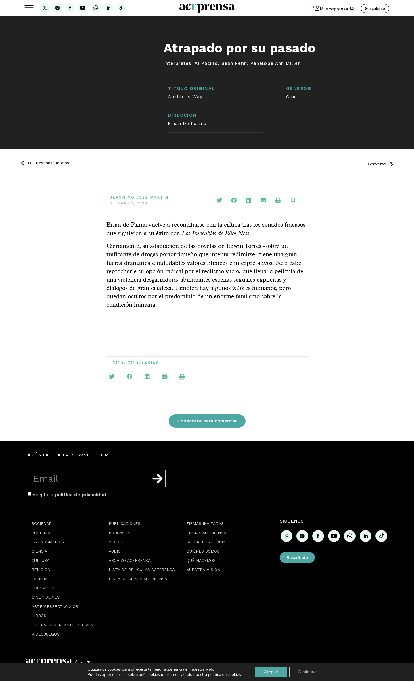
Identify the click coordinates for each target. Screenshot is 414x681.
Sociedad (42, 523)
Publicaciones (124, 523)
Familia (39, 578)
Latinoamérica (48, 542)
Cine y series (46, 597)
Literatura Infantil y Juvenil (64, 625)
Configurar (307, 672)
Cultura (40, 560)
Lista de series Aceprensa (138, 578)
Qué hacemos (201, 560)
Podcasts (119, 532)
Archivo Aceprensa (130, 560)
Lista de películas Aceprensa (142, 569)
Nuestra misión (203, 569)
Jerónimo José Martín (139, 197)
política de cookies (224, 674)
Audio (115, 551)
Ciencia (39, 551)
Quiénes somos (203, 551)
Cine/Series (143, 362)
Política (41, 532)
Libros (39, 615)
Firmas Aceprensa (206, 532)
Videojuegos (46, 634)
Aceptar (271, 672)
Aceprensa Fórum (205, 542)
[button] (352, 9)
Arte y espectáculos (55, 606)
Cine (291, 96)
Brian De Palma (187, 123)
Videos (116, 542)
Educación (43, 588)
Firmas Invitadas (205, 523)
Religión (41, 569)
